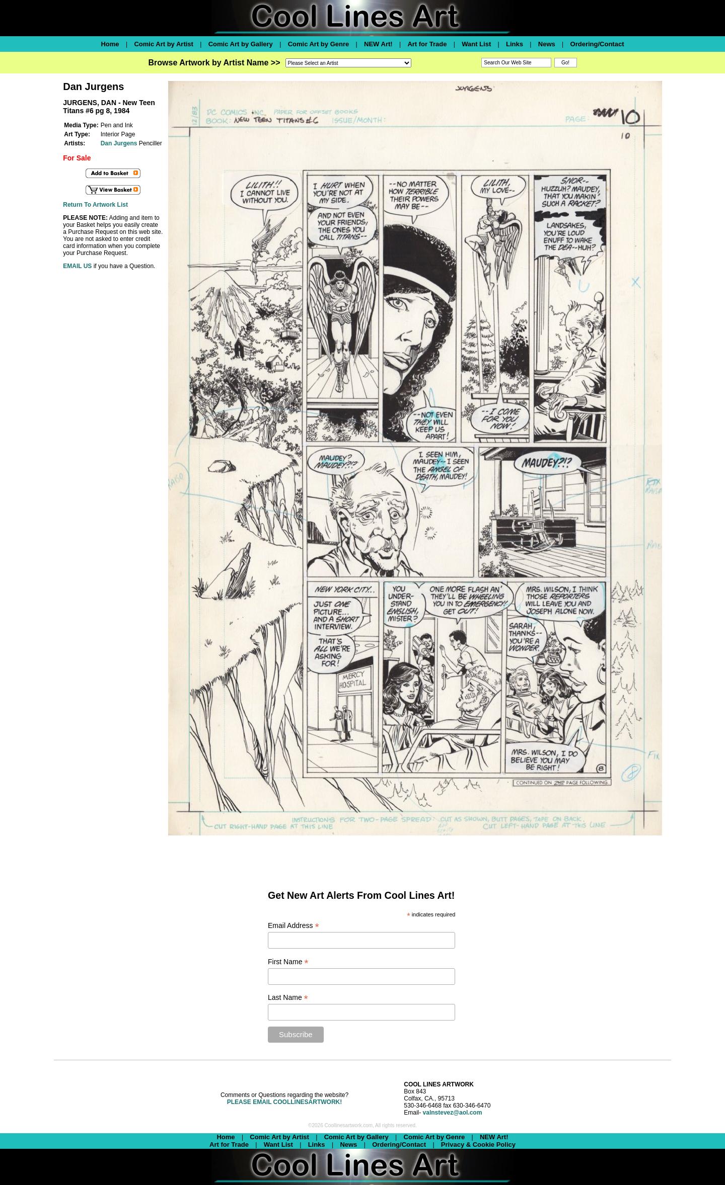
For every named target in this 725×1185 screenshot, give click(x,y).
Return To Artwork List (95, 204)
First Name (288, 962)
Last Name (288, 997)
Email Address (293, 925)
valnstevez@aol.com (452, 1112)
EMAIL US (77, 266)
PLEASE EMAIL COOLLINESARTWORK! (284, 1102)
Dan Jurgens (119, 143)
